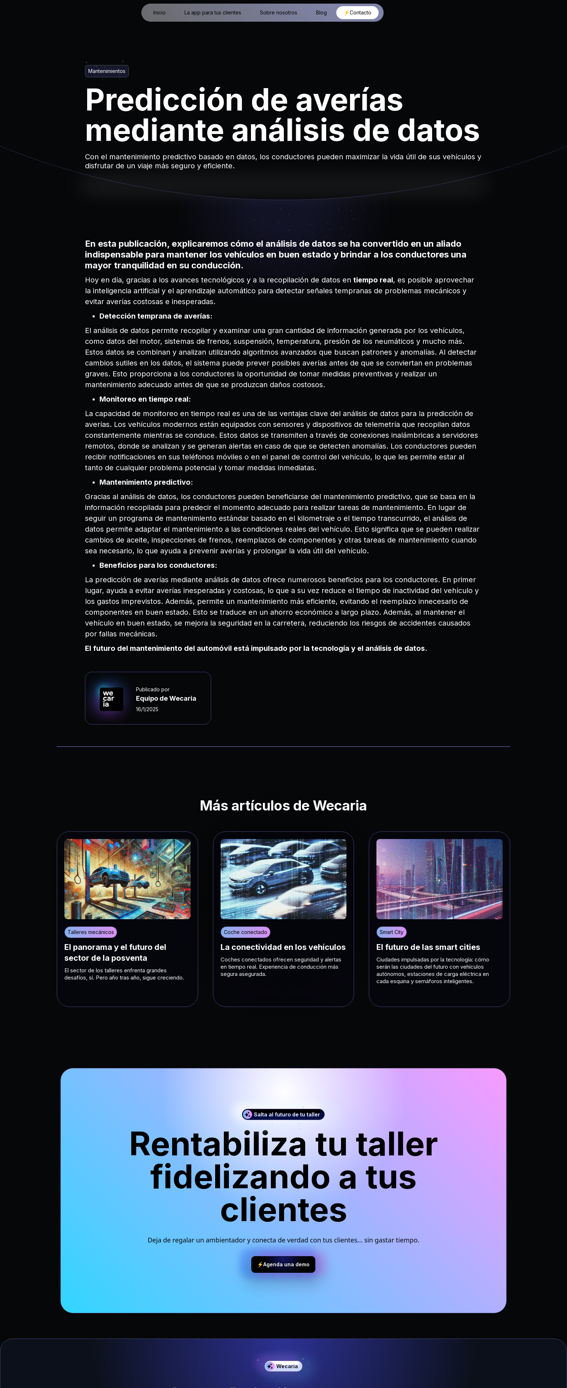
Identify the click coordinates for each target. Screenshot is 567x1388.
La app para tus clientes (212, 12)
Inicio (159, 12)
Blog (321, 12)
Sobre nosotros (278, 12)
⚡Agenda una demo (283, 1264)
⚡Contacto (357, 12)
